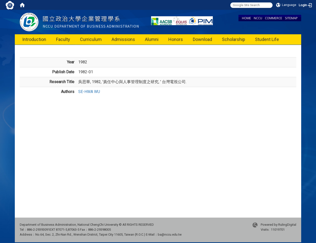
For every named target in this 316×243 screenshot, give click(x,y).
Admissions (123, 39)
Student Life (267, 39)
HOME (246, 18)
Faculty (63, 39)
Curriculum (91, 39)
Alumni (151, 39)
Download (202, 39)
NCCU (258, 18)
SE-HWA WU (89, 91)
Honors (175, 39)
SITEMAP (291, 18)
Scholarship (233, 39)
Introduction (34, 39)
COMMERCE (273, 18)
